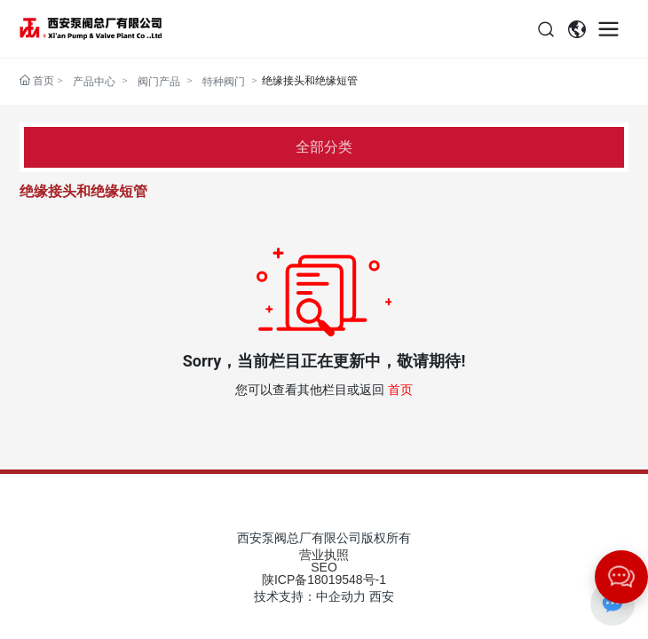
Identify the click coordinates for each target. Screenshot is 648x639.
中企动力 (341, 596)
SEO (324, 567)
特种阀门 (223, 81)
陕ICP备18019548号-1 (324, 579)
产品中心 (94, 81)
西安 (381, 596)
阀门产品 (159, 81)
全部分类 (324, 146)
